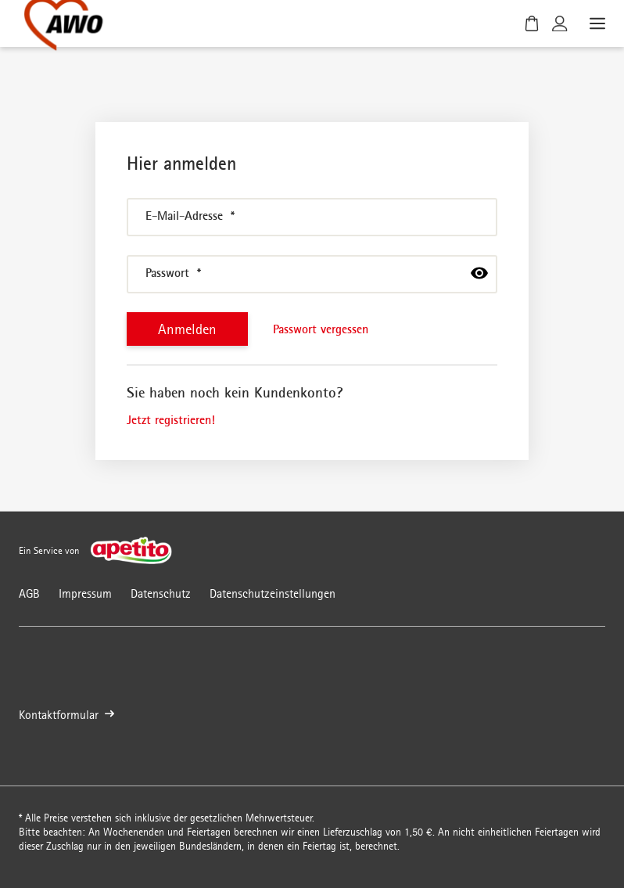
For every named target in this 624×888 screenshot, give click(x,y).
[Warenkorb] (532, 23)
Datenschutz (161, 593)
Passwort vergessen (320, 328)
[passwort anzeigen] (479, 273)
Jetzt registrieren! (171, 419)
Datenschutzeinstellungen (272, 593)
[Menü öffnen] (595, 23)
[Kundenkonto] (560, 23)
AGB (29, 593)
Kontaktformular (66, 714)
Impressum (85, 593)
